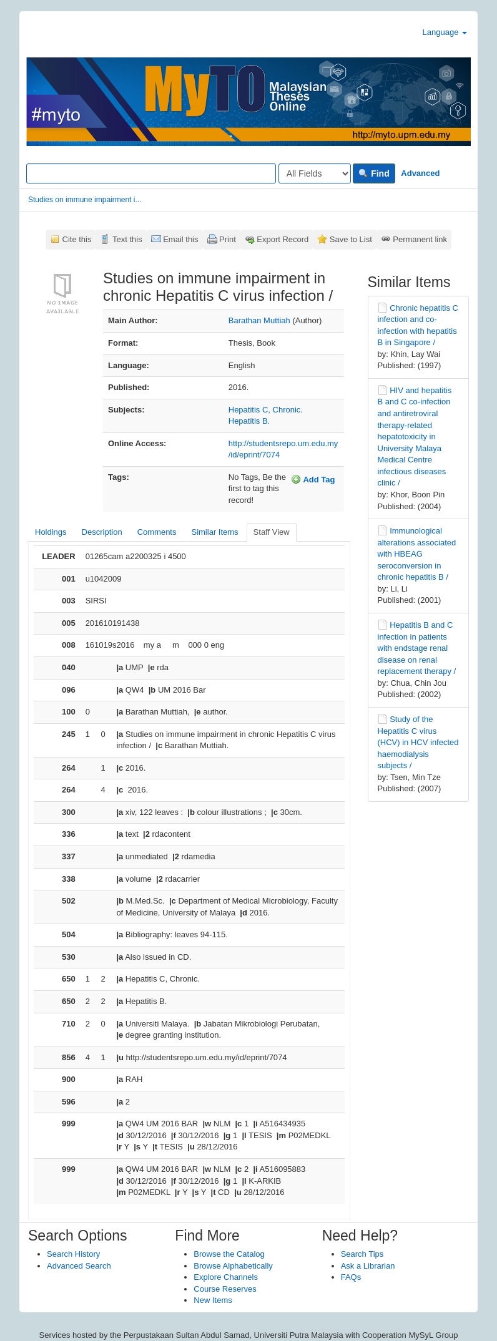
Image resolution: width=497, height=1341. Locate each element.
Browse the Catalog (229, 1254)
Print (227, 239)
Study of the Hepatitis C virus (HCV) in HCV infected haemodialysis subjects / (418, 742)
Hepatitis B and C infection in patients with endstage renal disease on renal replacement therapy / (417, 648)
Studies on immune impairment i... (84, 199)
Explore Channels (226, 1277)
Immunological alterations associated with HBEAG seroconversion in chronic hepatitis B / (417, 554)
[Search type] (314, 173)
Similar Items (214, 532)
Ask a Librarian (368, 1265)
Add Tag (313, 479)
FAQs (351, 1277)
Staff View (271, 532)
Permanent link (420, 239)
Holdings (51, 532)
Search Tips (362, 1254)
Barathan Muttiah (259, 320)
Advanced (420, 173)
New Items (213, 1300)
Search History (73, 1254)
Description (102, 532)
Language (445, 32)
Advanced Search (79, 1265)
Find (373, 173)
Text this (127, 239)
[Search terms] (151, 173)
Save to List (351, 239)
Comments (157, 532)
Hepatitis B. (249, 421)
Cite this (77, 239)
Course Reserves (225, 1289)
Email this (180, 239)
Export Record (282, 239)
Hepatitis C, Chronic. (266, 409)
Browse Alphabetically (233, 1265)
